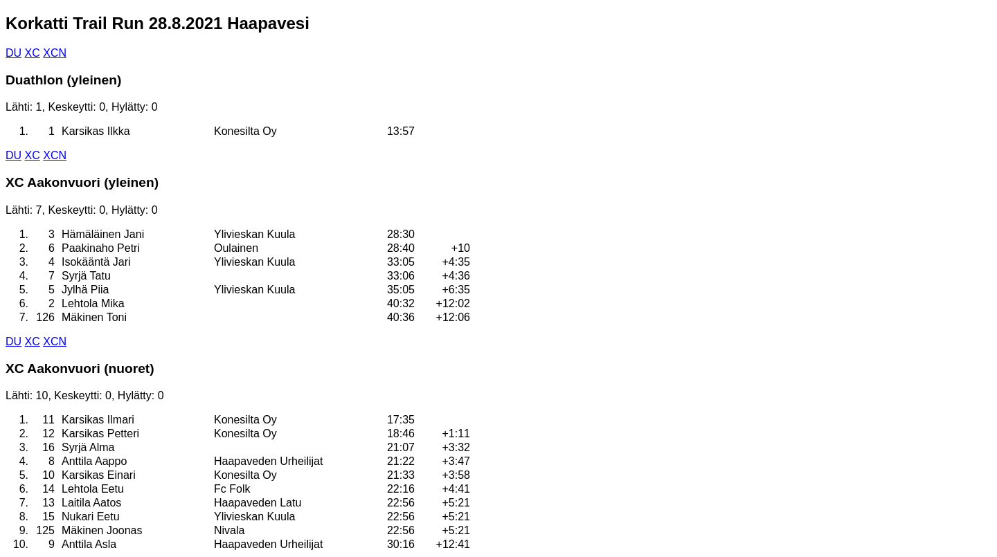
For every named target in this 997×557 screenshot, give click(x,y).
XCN (54, 53)
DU (13, 53)
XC (32, 53)
